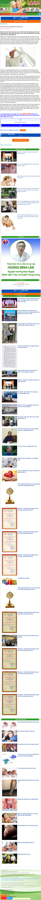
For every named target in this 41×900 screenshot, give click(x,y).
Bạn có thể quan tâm (6, 145)
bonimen (9, 878)
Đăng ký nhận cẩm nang (15, 14)
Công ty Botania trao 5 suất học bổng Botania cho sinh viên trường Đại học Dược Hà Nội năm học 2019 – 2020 (28, 312)
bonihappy (25, 878)
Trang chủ (3, 23)
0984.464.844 (21, 285)
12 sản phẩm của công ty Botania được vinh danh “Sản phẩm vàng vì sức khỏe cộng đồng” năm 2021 (29, 300)
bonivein (32, 878)
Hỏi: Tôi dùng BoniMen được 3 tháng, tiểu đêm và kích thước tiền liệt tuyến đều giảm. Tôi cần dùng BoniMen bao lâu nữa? (28, 203)
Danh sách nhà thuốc (20, 21)
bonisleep (36, 878)
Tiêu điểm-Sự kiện (21, 296)
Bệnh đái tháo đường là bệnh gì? (26, 842)
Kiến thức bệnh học (21, 719)
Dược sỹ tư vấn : (21, 17)
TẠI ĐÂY (23, 130)
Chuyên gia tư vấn (20, 149)
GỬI (20, 125)
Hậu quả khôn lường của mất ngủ (26, 731)
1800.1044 (26, 114)
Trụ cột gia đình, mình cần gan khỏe (27, 768)
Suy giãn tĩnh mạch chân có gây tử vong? (28, 744)
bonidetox (21, 878)
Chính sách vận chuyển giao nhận (8, 893)
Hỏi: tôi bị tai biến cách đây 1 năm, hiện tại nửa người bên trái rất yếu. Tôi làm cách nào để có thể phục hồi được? (28, 190)
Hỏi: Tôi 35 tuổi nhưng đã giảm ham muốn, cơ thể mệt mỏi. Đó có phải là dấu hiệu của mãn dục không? (28, 216)
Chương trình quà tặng (23, 578)
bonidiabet (13, 878)
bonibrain (17, 878)
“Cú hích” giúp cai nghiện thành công (27, 446)
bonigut (29, 878)
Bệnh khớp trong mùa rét (24, 854)
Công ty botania (5, 878)
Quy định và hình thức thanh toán (8, 892)
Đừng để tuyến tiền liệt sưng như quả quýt (28, 722)
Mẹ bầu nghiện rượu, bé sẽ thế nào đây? (28, 825)
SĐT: (20, 119)
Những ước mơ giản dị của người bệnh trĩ (28, 799)
